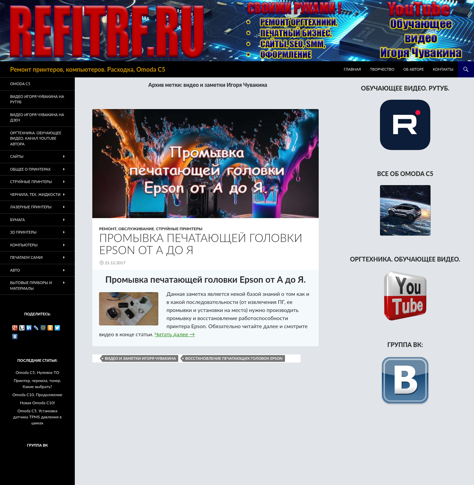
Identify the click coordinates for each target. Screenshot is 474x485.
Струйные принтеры (179, 228)
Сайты (17, 156)
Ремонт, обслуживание (126, 228)
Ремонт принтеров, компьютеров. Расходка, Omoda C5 (87, 69)
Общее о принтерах (30, 169)
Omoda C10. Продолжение (37, 394)
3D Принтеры (23, 232)
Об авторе (413, 69)
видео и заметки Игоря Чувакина (140, 358)
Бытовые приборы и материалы (31, 285)
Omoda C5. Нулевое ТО (37, 372)
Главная (352, 69)
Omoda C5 (20, 83)
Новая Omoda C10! (37, 402)
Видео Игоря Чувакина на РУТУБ (37, 99)
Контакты (443, 69)
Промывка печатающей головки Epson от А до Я (200, 243)
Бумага (17, 219)
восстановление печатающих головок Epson (233, 358)
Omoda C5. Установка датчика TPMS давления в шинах (37, 416)
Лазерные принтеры (31, 207)
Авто (15, 270)
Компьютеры (23, 245)
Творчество (382, 69)
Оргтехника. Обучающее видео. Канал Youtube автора (35, 138)
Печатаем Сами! (26, 257)
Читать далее (175, 334)
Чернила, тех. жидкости (35, 194)
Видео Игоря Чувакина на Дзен (37, 117)
